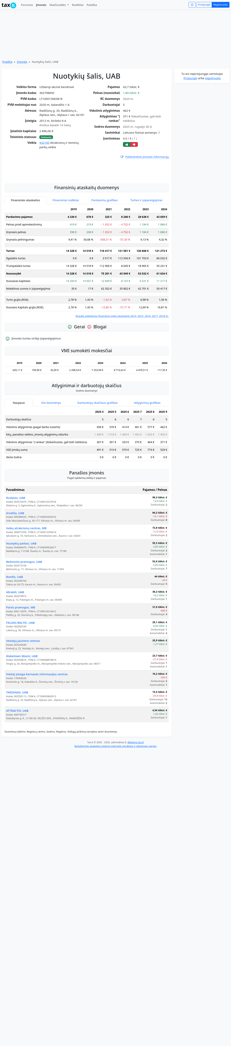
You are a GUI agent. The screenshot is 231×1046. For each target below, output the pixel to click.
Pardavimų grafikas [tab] (104, 244)
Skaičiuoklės (58, 5)
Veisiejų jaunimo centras (23, 685)
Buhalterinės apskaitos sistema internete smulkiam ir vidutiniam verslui (115, 790)
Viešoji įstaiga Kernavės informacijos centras (37, 718)
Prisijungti (204, 4)
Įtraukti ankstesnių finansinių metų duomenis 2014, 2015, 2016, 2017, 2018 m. (122, 360)
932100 (44, 143)
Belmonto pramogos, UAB (24, 606)
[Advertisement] (86, 213)
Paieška (92, 5)
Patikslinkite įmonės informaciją (144, 157)
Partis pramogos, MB (20, 651)
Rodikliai (77, 5)
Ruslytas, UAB (15, 542)
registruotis (213, 78)
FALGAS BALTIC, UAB (20, 667)
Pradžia (7, 62)
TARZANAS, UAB (17, 736)
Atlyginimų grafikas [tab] (147, 447)
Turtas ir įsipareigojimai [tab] (146, 244)
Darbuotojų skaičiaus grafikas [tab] (97, 447)
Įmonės (41, 5)
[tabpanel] (87, 306)
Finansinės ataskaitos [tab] (25, 244)
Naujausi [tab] (19, 447)
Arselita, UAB (15, 557)
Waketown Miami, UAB (22, 700)
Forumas (27, 5)
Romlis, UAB (14, 621)
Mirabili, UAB (15, 636)
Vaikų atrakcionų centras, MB (26, 572)
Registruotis (220, 4)
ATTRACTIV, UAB (17, 755)
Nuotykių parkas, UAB (21, 587)
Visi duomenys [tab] (51, 447)
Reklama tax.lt (136, 786)
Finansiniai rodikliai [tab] (66, 244)
